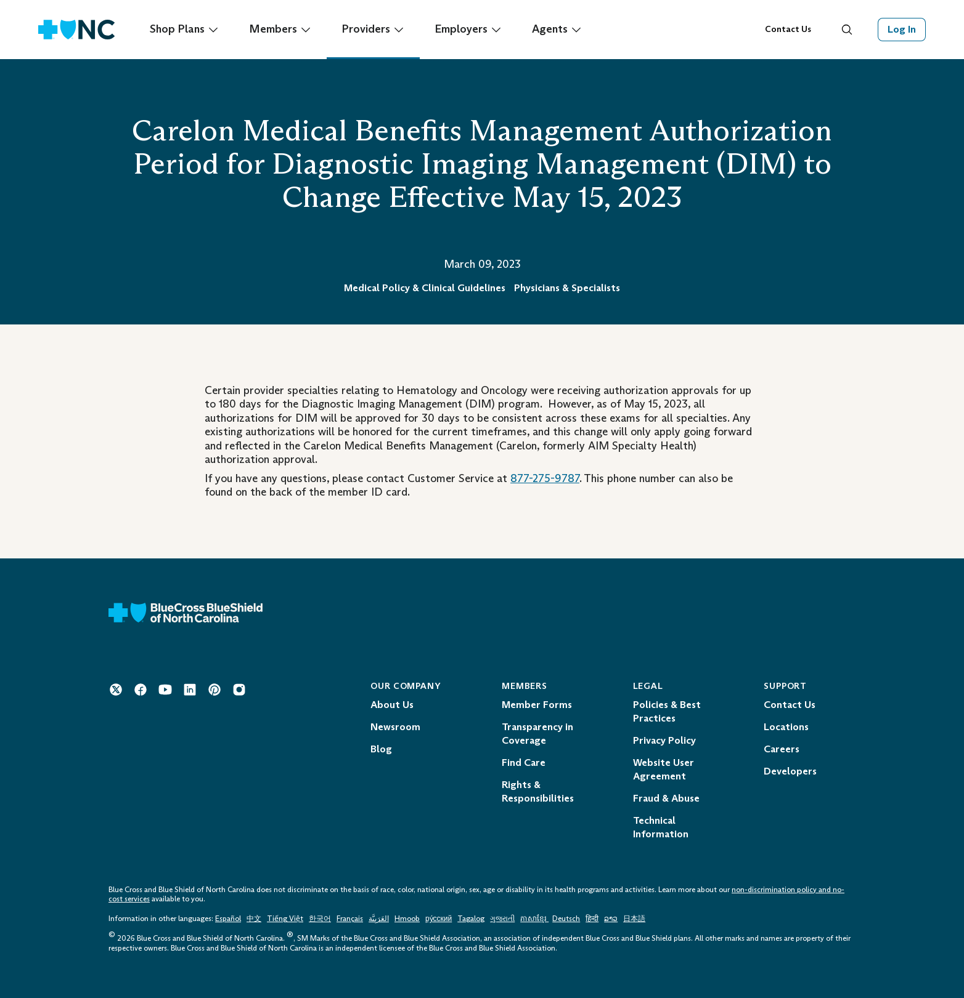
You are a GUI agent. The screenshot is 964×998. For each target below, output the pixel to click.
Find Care (523, 762)
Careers (781, 749)
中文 (254, 918)
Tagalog (470, 918)
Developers (790, 771)
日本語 (634, 918)
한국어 (320, 918)
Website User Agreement (663, 769)
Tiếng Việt (285, 918)
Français (350, 918)
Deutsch (566, 918)
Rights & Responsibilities (538, 791)
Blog (381, 749)
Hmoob (407, 918)
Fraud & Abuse (666, 798)
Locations (786, 727)
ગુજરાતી (502, 918)
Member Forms (537, 704)
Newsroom (395, 727)
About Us (392, 704)
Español (228, 918)
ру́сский (438, 918)
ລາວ (611, 918)
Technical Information (660, 827)
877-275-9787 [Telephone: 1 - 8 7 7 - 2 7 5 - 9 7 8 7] (544, 478)
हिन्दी (592, 918)
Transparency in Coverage (537, 733)
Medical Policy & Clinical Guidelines (424, 288)
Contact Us (788, 29)
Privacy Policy (664, 740)
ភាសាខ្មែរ (534, 918)
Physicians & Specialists (567, 288)
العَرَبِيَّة (379, 918)
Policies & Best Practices (667, 711)
